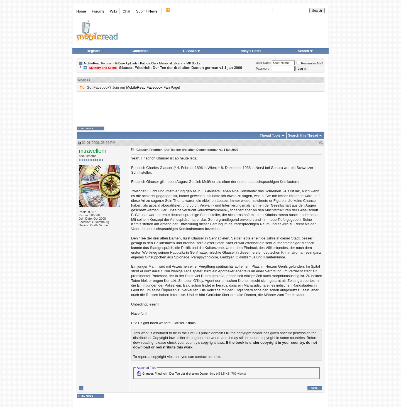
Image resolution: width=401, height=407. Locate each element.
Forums (98, 11)
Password (262, 68)
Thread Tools (270, 135)
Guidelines (139, 51)
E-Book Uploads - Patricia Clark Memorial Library (148, 63)
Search (305, 51)
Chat (126, 11)
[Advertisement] (200, 109)
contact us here (207, 357)
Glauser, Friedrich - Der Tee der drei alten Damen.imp (178, 373)
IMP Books (193, 63)
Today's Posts (250, 51)
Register (93, 51)
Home (81, 11)
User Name (264, 62)
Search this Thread (303, 135)
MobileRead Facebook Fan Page (152, 87)
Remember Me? (310, 63)
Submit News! (147, 11)
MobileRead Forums (98, 63)
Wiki (113, 11)
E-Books (191, 51)
